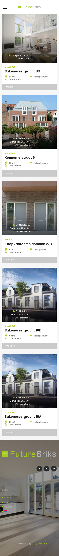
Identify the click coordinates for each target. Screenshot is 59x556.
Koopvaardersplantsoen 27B (28, 244)
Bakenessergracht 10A (23, 416)
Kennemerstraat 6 (20, 157)
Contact (8, 506)
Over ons (9, 502)
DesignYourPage (39, 543)
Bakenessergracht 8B (22, 71)
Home (7, 497)
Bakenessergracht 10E (23, 330)
